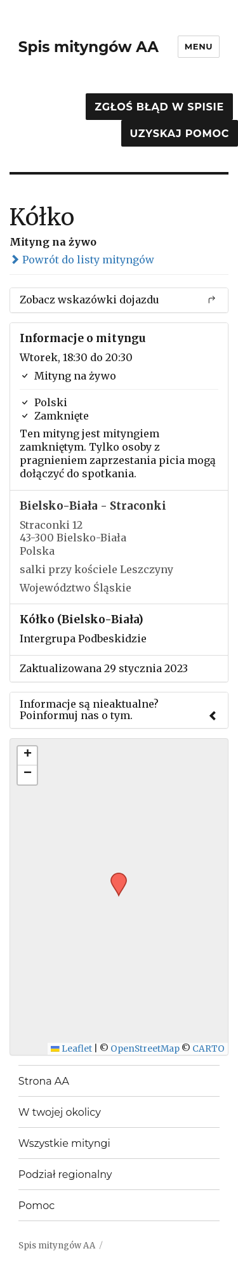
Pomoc (36, 1206)
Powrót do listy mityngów (82, 259)
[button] (114, 876)
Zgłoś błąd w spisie (159, 107)
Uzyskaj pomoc (179, 134)
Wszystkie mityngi (64, 1143)
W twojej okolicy (59, 1112)
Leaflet (71, 1048)
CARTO (208, 1048)
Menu (199, 46)
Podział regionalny (65, 1174)
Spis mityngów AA (88, 47)
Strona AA (43, 1081)
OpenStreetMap (145, 1048)
